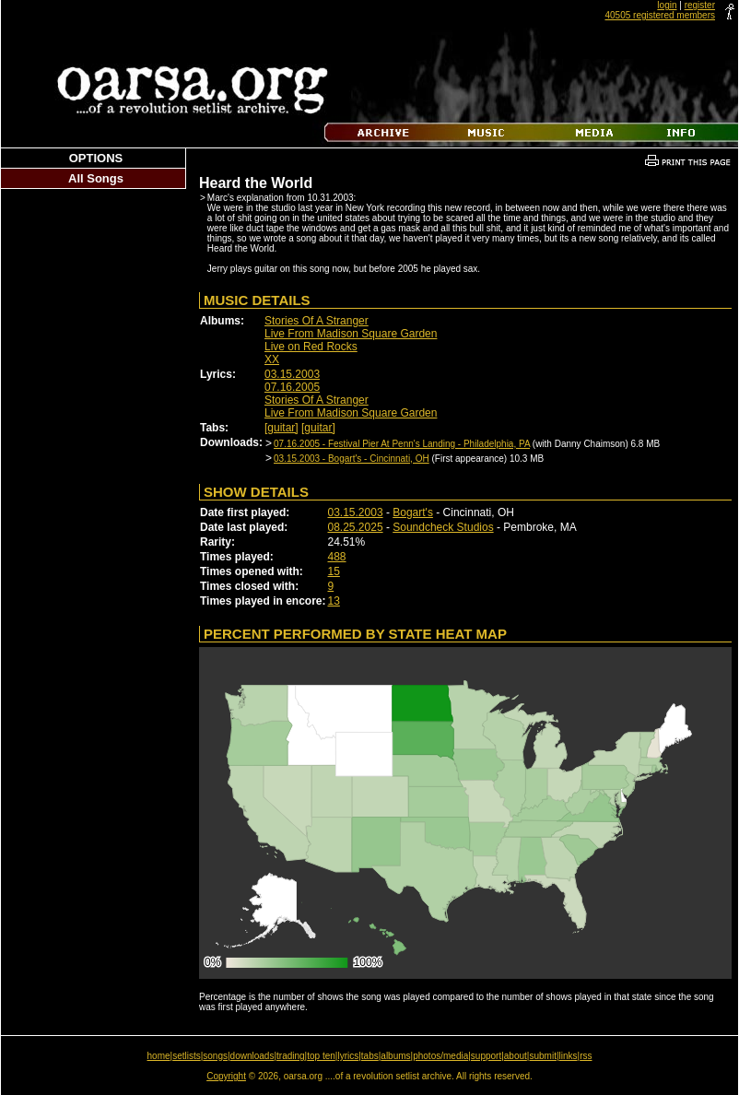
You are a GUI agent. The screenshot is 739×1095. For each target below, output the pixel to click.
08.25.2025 (355, 527)
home (158, 1056)
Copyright (226, 1076)
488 (337, 556)
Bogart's (413, 512)
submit (542, 1056)
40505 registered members (659, 15)
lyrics (347, 1056)
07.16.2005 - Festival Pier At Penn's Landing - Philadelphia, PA (402, 444)
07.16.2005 (292, 387)
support (486, 1056)
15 (334, 571)
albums (395, 1056)
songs (215, 1056)
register (700, 5)
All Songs (95, 178)
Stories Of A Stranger (316, 320)
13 (334, 601)
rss (586, 1056)
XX (271, 359)
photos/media (440, 1056)
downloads (252, 1056)
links (568, 1056)
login (666, 5)
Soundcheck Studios (443, 527)
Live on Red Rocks (311, 346)
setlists (186, 1056)
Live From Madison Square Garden (350, 333)
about (515, 1056)
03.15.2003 (292, 374)
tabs (370, 1056)
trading (290, 1056)
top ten (321, 1056)
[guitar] (281, 427)
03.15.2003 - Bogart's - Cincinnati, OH (351, 458)
